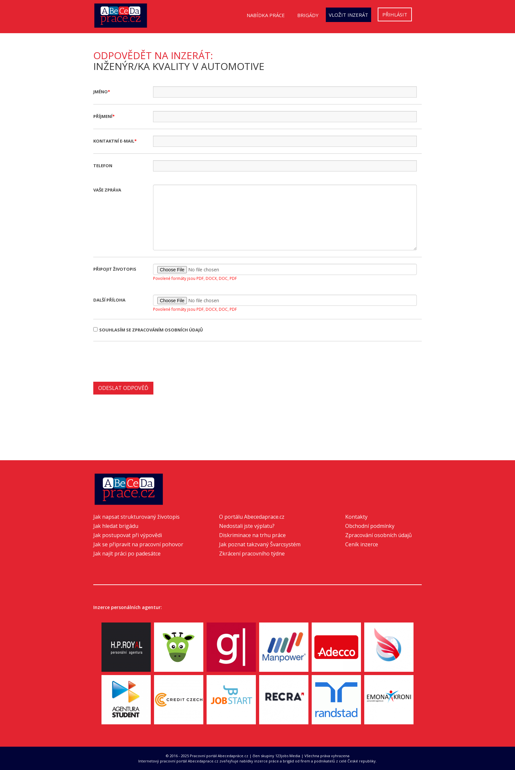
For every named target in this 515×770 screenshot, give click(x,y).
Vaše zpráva (107, 190)
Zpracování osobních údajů (378, 535)
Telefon (102, 166)
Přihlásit (394, 14)
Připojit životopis (114, 269)
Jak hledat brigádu (115, 526)
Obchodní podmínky (369, 526)
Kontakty (356, 516)
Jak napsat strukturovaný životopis (136, 516)
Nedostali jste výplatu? (247, 526)
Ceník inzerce (361, 544)
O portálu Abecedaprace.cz (251, 516)
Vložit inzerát (348, 14)
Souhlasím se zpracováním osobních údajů (148, 330)
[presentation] (143, 361)
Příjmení (102, 116)
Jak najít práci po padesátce (127, 553)
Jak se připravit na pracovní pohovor (138, 544)
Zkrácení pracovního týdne (252, 553)
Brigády (308, 15)
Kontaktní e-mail (113, 141)
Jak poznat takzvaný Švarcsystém (260, 544)
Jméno (100, 92)
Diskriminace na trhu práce (252, 535)
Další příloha (109, 300)
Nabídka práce (266, 15)
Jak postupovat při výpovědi (127, 535)
